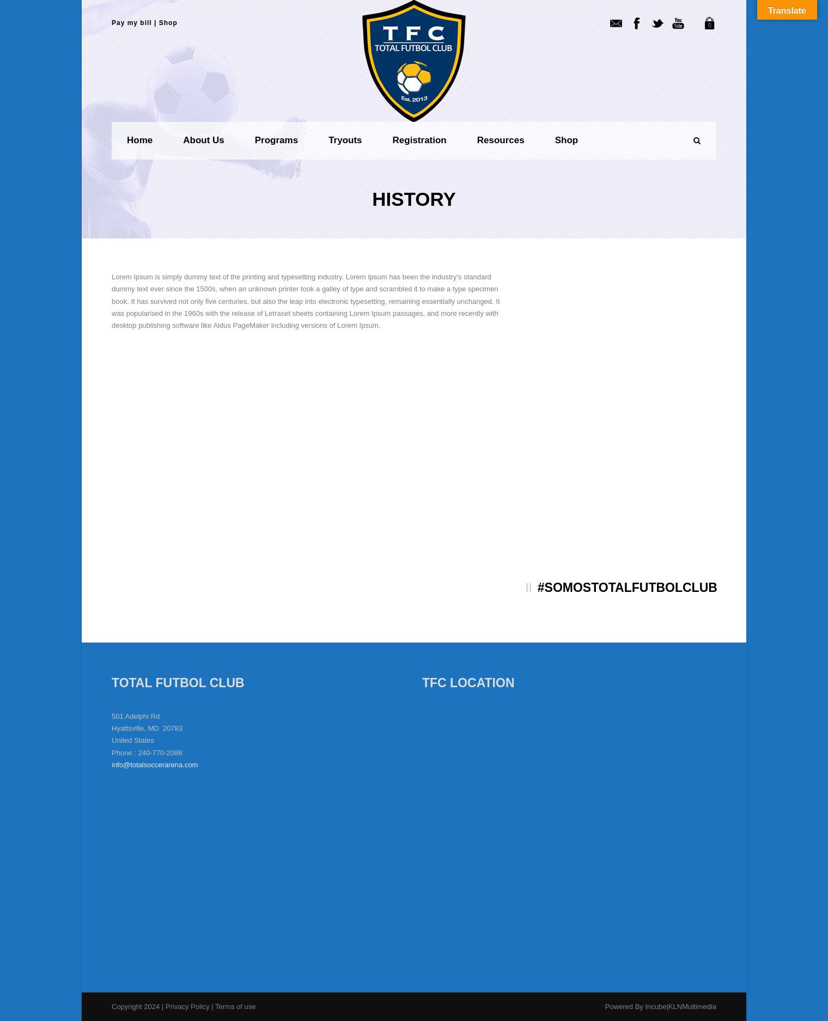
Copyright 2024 (136, 1006)
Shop (168, 23)
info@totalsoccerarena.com (155, 765)
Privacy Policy (189, 1006)
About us (203, 140)
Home (140, 140)
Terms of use (235, 1006)
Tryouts (345, 140)
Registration (420, 140)
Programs (276, 140)
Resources (501, 140)
